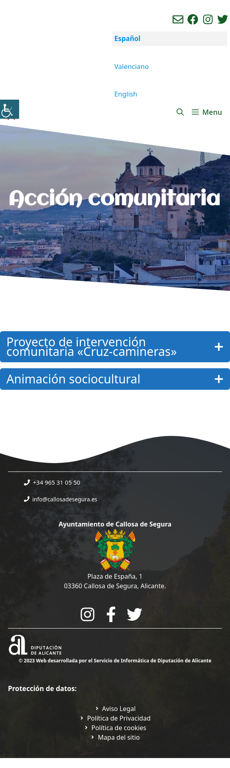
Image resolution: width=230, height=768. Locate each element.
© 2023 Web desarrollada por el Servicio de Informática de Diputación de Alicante (115, 660)
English (126, 93)
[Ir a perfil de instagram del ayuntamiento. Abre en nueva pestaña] (208, 19)
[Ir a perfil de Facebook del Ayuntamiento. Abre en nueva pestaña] (192, 19)
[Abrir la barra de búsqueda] (180, 112)
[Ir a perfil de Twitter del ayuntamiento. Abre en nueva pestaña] (222, 19)
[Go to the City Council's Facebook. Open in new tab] (111, 614)
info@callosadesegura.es (64, 499)
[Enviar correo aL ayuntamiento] (178, 19)
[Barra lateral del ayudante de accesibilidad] (9, 109)
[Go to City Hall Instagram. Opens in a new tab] (87, 614)
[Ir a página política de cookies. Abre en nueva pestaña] (115, 728)
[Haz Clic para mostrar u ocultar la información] (115, 346)
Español (127, 38)
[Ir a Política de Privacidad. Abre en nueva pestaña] (115, 708)
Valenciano (131, 66)
